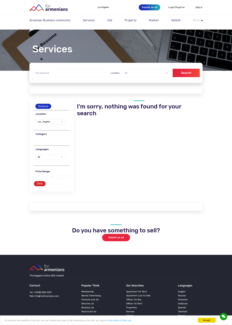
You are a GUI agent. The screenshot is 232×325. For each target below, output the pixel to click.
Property (130, 20)
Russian (182, 292)
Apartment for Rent (136, 288)
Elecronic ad (87, 300)
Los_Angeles (44, 118)
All (39, 153)
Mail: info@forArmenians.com (44, 292)
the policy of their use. (120, 320)
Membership (87, 288)
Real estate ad (88, 308)
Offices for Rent (134, 300)
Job (109, 20)
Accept (206, 320)
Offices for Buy (133, 296)
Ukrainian (182, 308)
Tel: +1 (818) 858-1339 (40, 288)
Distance (43, 102)
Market (154, 20)
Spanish (182, 304)
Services (89, 20)
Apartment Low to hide (138, 292)
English (181, 288)
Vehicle (176, 20)
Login (171, 7)
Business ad (87, 304)
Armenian (183, 296)
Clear (40, 179)
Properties (131, 304)
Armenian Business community (50, 20)
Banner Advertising (91, 292)
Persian (182, 312)
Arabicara (182, 300)
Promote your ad (90, 296)
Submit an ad (116, 233)
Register (180, 7)
